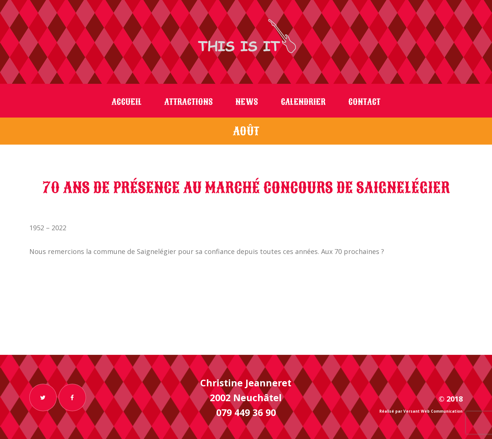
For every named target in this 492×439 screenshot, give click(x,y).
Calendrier (303, 102)
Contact (364, 102)
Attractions (188, 102)
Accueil (127, 102)
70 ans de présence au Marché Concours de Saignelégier (246, 188)
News (246, 102)
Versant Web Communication (433, 411)
